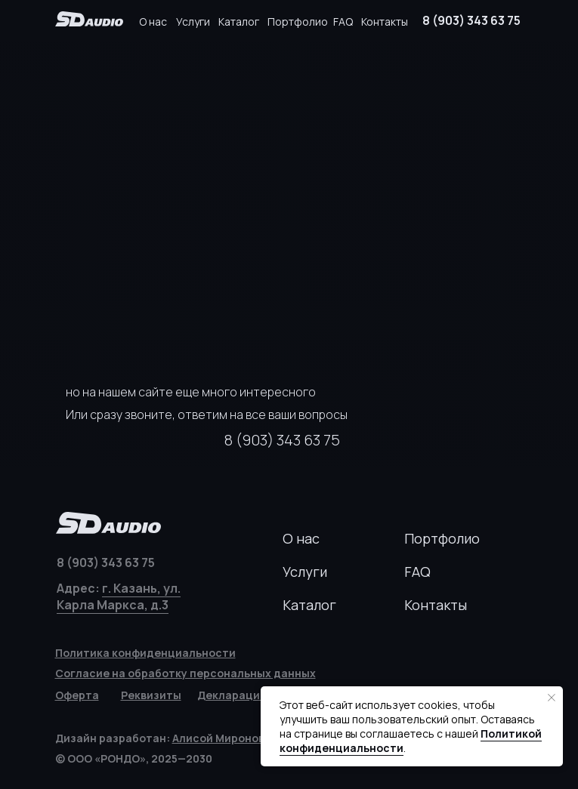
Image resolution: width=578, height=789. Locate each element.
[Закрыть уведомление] (551, 697)
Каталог (238, 21)
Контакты (384, 21)
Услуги (193, 21)
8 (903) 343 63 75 (471, 20)
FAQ (343, 21)
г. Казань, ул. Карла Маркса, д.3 (119, 596)
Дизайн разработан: (166, 738)
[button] (151, 695)
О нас (153, 21)
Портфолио (297, 21)
